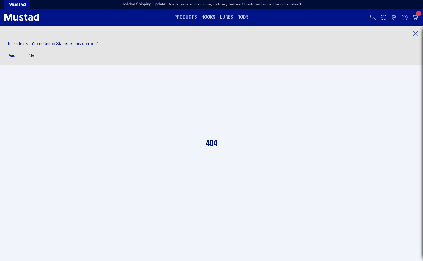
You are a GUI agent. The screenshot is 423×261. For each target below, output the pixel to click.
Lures (226, 17)
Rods (243, 17)
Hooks (208, 17)
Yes (12, 55)
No (31, 56)
